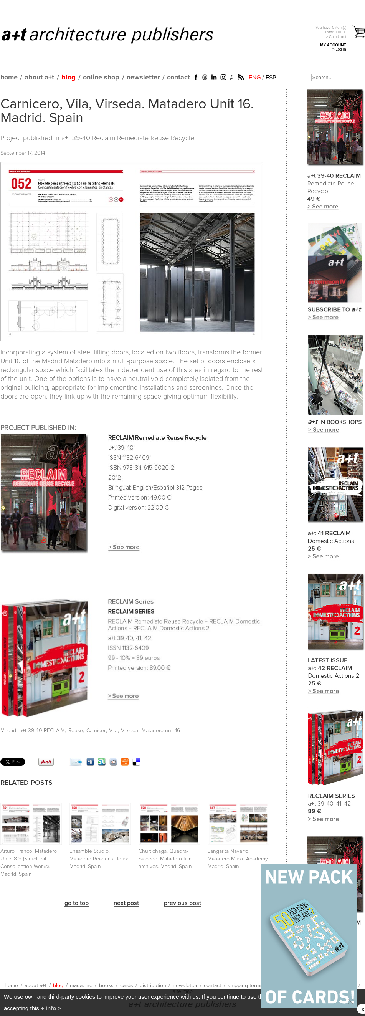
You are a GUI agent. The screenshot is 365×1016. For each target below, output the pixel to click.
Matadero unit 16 (161, 730)
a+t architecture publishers (117, 35)
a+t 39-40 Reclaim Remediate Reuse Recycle (127, 138)
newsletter (143, 77)
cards (126, 985)
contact (178, 77)
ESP (271, 77)
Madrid (8, 730)
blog (68, 77)
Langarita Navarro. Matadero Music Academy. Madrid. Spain (238, 859)
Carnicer (96, 730)
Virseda (129, 730)
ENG (255, 77)
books (106, 985)
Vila (113, 730)
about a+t (39, 77)
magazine (81, 985)
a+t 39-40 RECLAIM (42, 730)
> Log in (339, 49)
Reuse (75, 730)
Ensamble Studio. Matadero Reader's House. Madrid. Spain (100, 859)
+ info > (51, 1008)
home (9, 77)
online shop (101, 77)
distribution (153, 985)
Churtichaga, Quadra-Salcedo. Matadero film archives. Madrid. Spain (165, 859)
